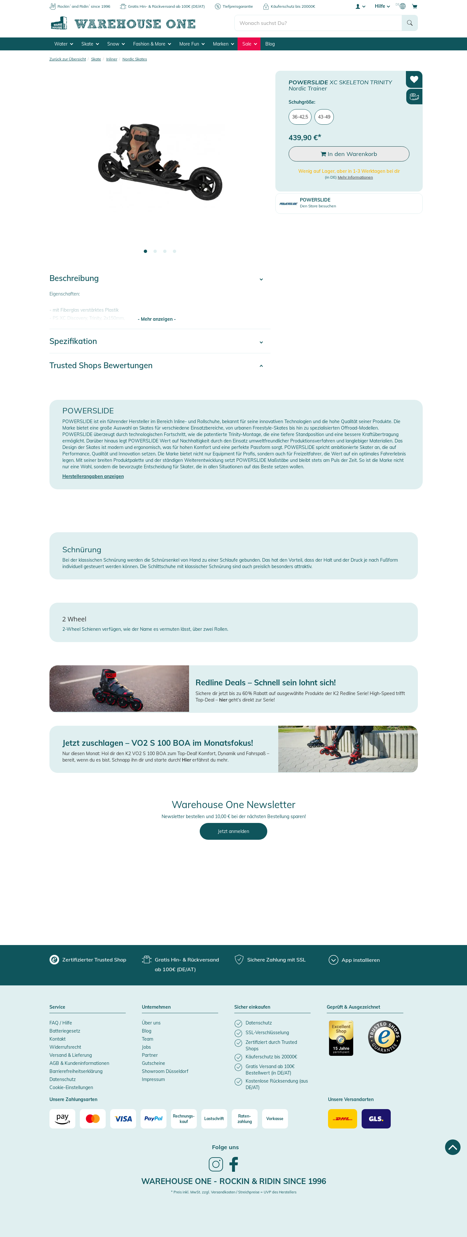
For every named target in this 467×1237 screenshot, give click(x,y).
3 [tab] (165, 251)
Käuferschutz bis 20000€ (293, 6)
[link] (216, 1171)
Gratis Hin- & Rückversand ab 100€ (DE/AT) (166, 6)
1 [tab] (145, 251)
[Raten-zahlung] (245, 1118)
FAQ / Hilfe (60, 1023)
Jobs (146, 1047)
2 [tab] (155, 251)
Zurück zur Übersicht (67, 59)
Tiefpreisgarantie (238, 6)
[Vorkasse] (275, 1118)
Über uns (151, 1023)
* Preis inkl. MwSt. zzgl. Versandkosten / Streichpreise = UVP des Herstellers (233, 1192)
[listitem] (272, 1024)
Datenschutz (62, 1079)
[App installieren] (354, 960)
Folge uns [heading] (225, 1147)
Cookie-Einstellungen (71, 1087)
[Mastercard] (93, 1118)
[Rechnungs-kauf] (184, 1118)
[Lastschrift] (214, 1118)
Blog (270, 44)
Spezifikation (73, 341)
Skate (90, 44)
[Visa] (123, 1118)
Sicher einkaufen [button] (252, 1007)
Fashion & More (152, 44)
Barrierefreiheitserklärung (75, 1071)
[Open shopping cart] (414, 6)
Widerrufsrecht (65, 1047)
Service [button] (57, 1007)
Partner (150, 1055)
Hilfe (382, 6)
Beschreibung (74, 278)
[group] (87, 959)
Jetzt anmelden (233, 831)
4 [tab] (174, 251)
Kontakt (57, 1039)
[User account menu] (360, 6)
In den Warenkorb (349, 154)
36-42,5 (300, 117)
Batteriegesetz (64, 1031)
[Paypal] (153, 1118)
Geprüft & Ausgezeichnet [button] (353, 1007)
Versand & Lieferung (70, 1055)
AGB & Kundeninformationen (79, 1063)
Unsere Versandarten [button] (351, 1099)
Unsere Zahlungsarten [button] (73, 1099)
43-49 (324, 117)
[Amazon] (62, 1118)
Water (63, 44)
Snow (116, 44)
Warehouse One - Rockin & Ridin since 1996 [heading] (233, 1181)
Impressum (153, 1079)
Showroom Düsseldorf (165, 1071)
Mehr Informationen (355, 177)
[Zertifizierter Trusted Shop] (345, 1042)
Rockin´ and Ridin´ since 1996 (84, 6)
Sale (249, 44)
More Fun (192, 44)
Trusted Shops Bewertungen (101, 365)
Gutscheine (153, 1063)
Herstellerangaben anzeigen (93, 476)
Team (147, 1039)
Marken (223, 44)
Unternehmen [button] (156, 1007)
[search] (318, 23)
